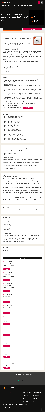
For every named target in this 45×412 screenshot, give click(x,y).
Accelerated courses (26, 393)
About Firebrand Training (27, 392)
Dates (12, 29)
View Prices (33, 29)
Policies (24, 399)
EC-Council (13, 5)
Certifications (3, 5)
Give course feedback (36, 393)
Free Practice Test (28, 107)
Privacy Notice (25, 401)
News (24, 398)
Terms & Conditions (26, 396)
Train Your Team (25, 395)
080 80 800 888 (5, 392)
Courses (8, 5)
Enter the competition (37, 392)
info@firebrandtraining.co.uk (14, 392)
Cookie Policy (35, 398)
